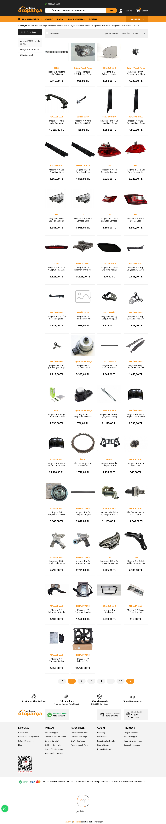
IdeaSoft (67, 822)
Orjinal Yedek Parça (83, 68)
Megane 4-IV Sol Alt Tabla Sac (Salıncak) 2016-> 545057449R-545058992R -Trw (136, 562)
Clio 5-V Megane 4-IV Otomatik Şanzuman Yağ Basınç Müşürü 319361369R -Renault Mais (135, 513)
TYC (109, 165)
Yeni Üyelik (101, 736)
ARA (111, 10)
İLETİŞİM (93, 19)
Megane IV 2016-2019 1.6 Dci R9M (126, 25)
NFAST (109, 459)
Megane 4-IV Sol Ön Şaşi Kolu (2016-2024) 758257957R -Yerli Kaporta (57, 317)
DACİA (60, 19)
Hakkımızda (23, 732)
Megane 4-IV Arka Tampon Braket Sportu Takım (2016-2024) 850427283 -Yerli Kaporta (109, 464)
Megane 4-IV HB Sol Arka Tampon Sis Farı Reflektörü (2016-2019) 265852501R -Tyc (136, 171)
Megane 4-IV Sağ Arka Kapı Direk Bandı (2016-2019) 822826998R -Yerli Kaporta (56, 171)
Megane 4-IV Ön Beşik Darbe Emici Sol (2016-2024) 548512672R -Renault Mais (83, 562)
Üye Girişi (101, 732)
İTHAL (56, 263)
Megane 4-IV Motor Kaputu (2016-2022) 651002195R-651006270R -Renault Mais (57, 464)
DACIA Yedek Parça (79, 736)
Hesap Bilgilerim (104, 749)
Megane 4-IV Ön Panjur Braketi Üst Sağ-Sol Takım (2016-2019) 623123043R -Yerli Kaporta (136, 366)
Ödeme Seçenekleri (132, 745)
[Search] (81, 10)
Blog (20, 745)
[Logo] (30, 9)
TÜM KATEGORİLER (30, 19)
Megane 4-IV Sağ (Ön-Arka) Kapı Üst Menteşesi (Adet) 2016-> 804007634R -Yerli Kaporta (136, 317)
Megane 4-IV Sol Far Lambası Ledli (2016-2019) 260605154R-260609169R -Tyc (83, 219)
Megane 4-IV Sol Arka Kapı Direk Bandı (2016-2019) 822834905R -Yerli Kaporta (83, 171)
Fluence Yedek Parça (80, 745)
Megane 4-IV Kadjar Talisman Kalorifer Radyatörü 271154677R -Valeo (57, 415)
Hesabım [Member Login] (128, 10)
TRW (136, 557)
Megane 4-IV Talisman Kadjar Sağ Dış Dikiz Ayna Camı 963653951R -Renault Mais (109, 73)
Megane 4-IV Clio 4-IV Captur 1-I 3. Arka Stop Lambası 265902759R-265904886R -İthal (57, 268)
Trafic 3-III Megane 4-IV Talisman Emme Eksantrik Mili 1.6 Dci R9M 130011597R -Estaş (56, 73)
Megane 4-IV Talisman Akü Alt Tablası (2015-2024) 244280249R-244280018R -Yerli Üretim (83, 317)
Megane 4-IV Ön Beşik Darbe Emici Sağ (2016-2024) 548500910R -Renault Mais (57, 562)
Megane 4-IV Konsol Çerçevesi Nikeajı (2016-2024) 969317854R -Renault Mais (109, 415)
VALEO (57, 410)
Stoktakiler (54, 33)
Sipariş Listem (103, 745)
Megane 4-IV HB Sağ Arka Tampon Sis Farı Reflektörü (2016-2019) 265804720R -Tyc (109, 171)
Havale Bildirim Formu (54, 749)
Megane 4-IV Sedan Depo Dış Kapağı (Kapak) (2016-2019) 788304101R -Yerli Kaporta (109, 268)
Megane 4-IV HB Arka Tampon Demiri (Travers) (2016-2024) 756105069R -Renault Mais (56, 122)
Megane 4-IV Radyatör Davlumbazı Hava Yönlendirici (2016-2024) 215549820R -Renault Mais (109, 611)
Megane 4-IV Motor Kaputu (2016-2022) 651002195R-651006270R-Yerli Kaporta (136, 415)
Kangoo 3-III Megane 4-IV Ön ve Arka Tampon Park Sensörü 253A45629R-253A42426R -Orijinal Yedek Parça (83, 415)
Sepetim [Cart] (143, 10)
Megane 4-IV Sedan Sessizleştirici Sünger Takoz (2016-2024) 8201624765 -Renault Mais (136, 611)
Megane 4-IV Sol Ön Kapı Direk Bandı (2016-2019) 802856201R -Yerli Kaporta (109, 122)
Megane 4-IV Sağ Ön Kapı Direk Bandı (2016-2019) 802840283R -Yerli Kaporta (136, 122)
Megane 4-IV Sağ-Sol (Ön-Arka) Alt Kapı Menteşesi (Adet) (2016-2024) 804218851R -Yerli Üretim (109, 317)
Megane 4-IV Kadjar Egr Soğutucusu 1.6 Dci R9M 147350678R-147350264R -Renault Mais (109, 513)
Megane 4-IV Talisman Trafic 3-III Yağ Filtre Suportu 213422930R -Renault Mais (83, 268)
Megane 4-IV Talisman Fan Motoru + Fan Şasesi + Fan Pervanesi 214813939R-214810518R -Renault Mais (83, 660)
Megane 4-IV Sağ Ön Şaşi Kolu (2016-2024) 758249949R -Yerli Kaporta (136, 268)
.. (110, 681)
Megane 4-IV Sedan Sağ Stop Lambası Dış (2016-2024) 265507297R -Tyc (109, 219)
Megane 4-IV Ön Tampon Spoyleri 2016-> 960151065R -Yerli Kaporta (109, 366)
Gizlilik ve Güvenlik (52, 745)
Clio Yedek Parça (78, 741)
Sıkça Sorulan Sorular (54, 753)
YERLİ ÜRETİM (83, 117)
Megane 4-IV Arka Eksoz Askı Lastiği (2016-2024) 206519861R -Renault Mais (136, 464)
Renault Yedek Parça (80, 732)
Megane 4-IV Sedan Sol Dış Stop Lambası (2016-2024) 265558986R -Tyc (136, 219)
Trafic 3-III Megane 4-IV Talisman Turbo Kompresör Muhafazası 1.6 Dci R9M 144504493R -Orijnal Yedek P (83, 73)
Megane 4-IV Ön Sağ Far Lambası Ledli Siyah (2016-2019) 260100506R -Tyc (57, 219)
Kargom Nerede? (52, 741)
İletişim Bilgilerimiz (25, 741)
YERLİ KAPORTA (109, 117)
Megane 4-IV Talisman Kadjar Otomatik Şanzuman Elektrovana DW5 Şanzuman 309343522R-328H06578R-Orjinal (83, 366)
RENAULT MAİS (109, 68)
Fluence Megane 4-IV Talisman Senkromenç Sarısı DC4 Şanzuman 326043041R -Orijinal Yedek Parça (83, 464)
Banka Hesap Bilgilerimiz (28, 736)
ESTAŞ (56, 68)
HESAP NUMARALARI (76, 19)
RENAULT (49, 19)
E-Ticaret (77, 822)
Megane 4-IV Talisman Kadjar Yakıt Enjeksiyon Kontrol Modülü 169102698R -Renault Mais (56, 660)
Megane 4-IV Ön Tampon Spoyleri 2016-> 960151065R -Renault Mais (83, 513)
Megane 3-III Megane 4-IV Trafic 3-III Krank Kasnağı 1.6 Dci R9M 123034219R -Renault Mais (56, 513)
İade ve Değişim (51, 732)
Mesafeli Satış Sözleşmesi (55, 736)
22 (120, 681)
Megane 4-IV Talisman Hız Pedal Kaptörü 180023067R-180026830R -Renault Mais (56, 611)
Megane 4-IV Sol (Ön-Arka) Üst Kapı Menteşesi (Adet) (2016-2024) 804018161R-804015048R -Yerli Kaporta (56, 366)
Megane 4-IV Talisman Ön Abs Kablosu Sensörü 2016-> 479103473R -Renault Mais (83, 611)
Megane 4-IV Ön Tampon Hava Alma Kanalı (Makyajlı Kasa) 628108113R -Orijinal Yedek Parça (136, 73)
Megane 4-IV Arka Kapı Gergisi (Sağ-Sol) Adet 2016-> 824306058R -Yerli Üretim (83, 122)
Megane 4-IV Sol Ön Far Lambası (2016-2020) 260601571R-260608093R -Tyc (109, 562)
